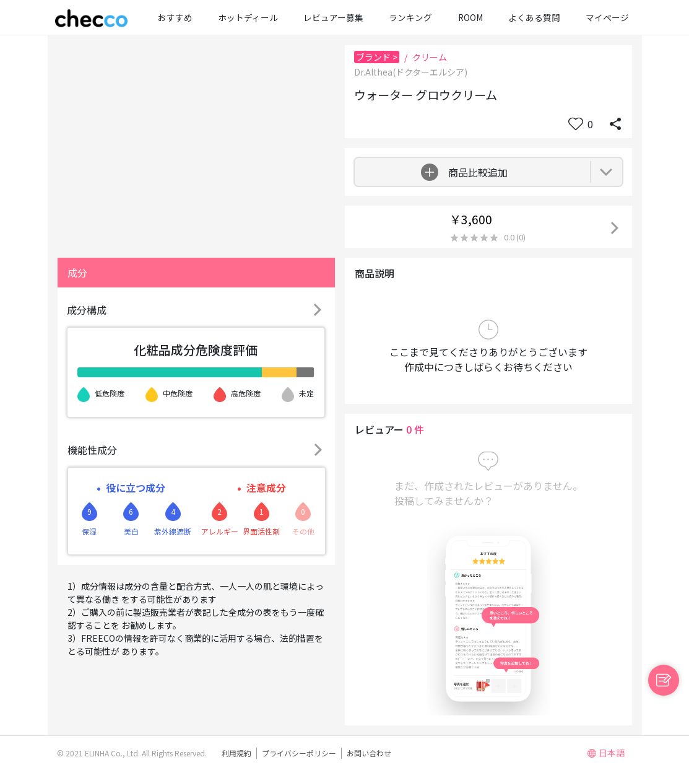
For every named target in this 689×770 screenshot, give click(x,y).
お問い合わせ (369, 753)
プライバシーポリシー (299, 753)
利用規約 (236, 753)
